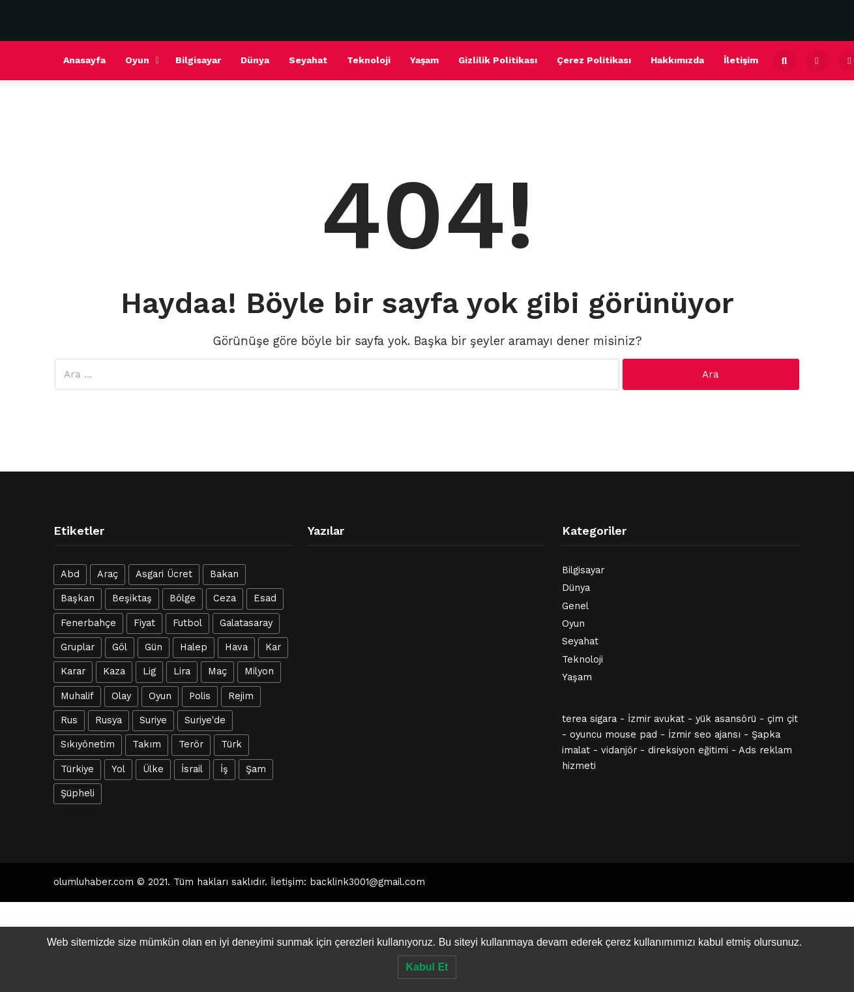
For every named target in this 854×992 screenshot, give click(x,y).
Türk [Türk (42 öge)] (231, 744)
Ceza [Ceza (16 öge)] (224, 598)
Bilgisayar (198, 60)
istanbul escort (595, 908)
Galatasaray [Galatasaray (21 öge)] (246, 623)
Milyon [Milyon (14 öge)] (259, 671)
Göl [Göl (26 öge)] (119, 647)
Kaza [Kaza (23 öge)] (114, 671)
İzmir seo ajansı (704, 734)
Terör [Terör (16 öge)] (191, 744)
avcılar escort (262, 908)
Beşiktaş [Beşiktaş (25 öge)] (132, 598)
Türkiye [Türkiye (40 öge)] (77, 769)
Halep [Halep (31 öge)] (193, 647)
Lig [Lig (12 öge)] (149, 671)
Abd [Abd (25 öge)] (70, 574)
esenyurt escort (336, 908)
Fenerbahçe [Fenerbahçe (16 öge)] (88, 623)
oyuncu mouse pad (613, 734)
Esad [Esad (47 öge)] (265, 598)
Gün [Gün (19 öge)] (153, 647)
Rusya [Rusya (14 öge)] (108, 720)
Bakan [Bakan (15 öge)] (224, 574)
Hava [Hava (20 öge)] (236, 647)
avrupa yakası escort (120, 908)
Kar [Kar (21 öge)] (273, 647)
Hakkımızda (677, 60)
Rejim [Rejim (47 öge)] (241, 696)
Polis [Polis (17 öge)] (200, 696)
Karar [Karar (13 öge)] (73, 671)
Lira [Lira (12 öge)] (181, 671)
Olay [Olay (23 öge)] (121, 696)
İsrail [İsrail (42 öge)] (192, 769)
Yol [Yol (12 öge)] (118, 769)
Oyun (137, 60)
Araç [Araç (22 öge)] (107, 574)
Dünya (255, 60)
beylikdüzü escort (419, 908)
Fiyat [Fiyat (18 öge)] (144, 623)
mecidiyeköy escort (511, 908)
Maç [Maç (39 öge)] (217, 671)
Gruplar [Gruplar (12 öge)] (78, 647)
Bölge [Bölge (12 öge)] (182, 598)
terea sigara (589, 719)
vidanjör (619, 750)
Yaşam (424, 60)
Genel (575, 606)
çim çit (782, 719)
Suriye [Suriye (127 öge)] (153, 720)
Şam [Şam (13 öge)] (256, 769)
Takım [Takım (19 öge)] (146, 744)
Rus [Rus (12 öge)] (69, 720)
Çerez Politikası (594, 60)
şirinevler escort (673, 908)
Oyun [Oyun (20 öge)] (160, 696)
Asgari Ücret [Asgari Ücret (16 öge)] (164, 574)
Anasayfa (84, 60)
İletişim (741, 60)
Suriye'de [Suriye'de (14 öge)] (205, 720)
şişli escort (200, 908)
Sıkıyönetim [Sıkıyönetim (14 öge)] (88, 744)
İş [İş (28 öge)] (224, 769)
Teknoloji (368, 60)
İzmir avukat (656, 719)
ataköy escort (229, 922)
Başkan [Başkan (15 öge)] (78, 598)
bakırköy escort (452, 922)
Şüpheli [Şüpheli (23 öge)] (78, 793)
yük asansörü (726, 719)
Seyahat (308, 60)
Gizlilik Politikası (497, 60)
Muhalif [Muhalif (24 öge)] (77, 696)
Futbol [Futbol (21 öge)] (187, 623)
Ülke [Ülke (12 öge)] (153, 769)
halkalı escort (33, 908)
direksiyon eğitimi (688, 750)
